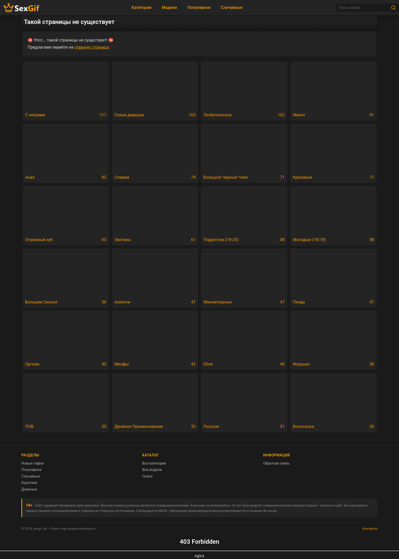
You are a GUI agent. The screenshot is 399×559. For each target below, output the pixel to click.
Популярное (198, 7)
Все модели (152, 470)
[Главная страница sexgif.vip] (21, 7)
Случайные (232, 7)
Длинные (29, 489)
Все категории (154, 463)
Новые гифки (32, 463)
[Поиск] (363, 8)
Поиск (147, 476)
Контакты (370, 528)
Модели (169, 7)
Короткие (29, 483)
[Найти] (393, 8)
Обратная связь (276, 463)
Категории (141, 7)
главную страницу (91, 47)
